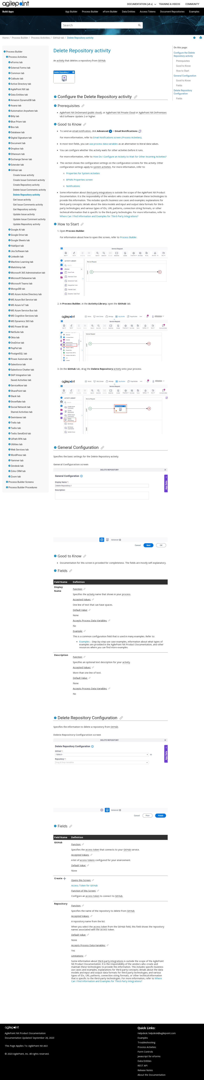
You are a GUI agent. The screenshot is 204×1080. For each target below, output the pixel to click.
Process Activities (40, 37)
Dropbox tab (17, 148)
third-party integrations (99, 192)
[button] (5, 51)
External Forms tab (20, 67)
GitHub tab (58, 37)
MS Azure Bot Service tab (24, 299)
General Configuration (185, 75)
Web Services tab (20, 449)
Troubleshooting (146, 1042)
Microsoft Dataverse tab (23, 278)
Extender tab (17, 164)
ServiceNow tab (19, 385)
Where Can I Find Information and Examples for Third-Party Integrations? (99, 216)
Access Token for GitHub (84, 885)
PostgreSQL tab (19, 353)
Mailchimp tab (18, 267)
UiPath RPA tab (18, 439)
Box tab (15, 127)
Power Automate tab (21, 359)
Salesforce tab (18, 364)
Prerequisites (183, 60)
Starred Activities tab (22, 412)
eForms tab (17, 62)
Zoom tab (16, 476)
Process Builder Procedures (22, 487)
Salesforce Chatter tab (22, 369)
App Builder (71, 11)
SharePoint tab (18, 391)
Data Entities (128, 11)
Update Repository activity (26, 224)
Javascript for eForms (149, 1056)
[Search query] (102, 25)
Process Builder (90, 11)
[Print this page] (201, 37)
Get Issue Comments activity (28, 204)
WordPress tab (18, 455)
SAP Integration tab (21, 375)
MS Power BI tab (19, 326)
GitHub (102, 60)
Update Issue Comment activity (29, 219)
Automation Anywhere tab (24, 110)
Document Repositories (172, 11)
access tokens (87, 860)
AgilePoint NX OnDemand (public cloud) (81, 112)
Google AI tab (18, 229)
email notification (81, 131)
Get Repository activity (24, 209)
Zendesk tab (17, 465)
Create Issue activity (23, 175)
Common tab (17, 73)
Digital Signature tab (21, 137)
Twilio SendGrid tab (21, 433)
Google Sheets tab (20, 240)
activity (60, 60)
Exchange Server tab (21, 159)
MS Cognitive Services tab (24, 315)
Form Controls (145, 1051)
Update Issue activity (24, 214)
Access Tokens (148, 11)
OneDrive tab (17, 342)
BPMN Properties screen (79, 179)
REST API (142, 1065)
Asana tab (16, 105)
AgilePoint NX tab (20, 89)
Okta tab (15, 337)
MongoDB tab (18, 288)
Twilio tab (16, 428)
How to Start (182, 70)
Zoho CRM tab (18, 471)
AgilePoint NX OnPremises (153, 112)
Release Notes (145, 1070)
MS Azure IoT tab (20, 305)
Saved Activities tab (21, 380)
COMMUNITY (192, 4)
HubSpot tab (17, 245)
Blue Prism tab (18, 121)
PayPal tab (16, 348)
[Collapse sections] (195, 38)
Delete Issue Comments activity (29, 189)
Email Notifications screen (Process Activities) (117, 137)
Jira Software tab (20, 251)
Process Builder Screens (21, 482)
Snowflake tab (18, 401)
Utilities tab (16, 444)
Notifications (73, 186)
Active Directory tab (21, 83)
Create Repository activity (26, 184)
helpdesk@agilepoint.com (162, 1033)
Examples (194, 11)
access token (92, 849)
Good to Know (183, 65)
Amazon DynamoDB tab (23, 100)
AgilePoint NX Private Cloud (120, 112)
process (126, 594)
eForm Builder (110, 11)
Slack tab (15, 396)
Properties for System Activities (83, 173)
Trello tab (16, 422)
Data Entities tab (19, 94)
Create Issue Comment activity (29, 180)
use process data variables (103, 143)
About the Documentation (151, 1074)
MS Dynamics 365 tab (22, 321)
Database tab (18, 132)
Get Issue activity (22, 199)
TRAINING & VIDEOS (169, 4)
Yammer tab (17, 460)
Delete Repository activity (80, 37)
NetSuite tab (17, 332)
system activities (102, 166)
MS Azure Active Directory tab (26, 294)
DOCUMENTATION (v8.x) (140, 4)
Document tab (18, 143)
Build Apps (8, 11)
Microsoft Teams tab (21, 283)
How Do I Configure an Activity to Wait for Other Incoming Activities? (130, 156)
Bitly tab (15, 116)
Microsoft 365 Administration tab (28, 272)
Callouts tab (17, 78)
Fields (179, 85)
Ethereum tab (18, 154)
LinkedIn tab (17, 256)
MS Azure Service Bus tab (24, 310)
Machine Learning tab (22, 261)
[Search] (139, 25)
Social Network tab (20, 407)
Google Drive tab (19, 235)
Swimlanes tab (18, 417)
